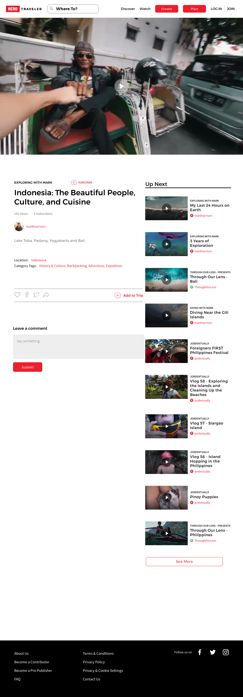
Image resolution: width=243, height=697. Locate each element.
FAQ (17, 679)
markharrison (36, 226)
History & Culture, (53, 266)
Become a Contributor (31, 662)
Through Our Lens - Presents (210, 272)
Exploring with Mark (33, 183)
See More (184, 561)
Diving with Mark (201, 308)
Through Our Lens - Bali (209, 279)
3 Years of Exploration (201, 243)
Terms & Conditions (98, 653)
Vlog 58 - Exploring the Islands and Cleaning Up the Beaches (209, 388)
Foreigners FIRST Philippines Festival (209, 350)
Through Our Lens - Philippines (209, 532)
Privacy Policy (94, 662)
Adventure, (97, 266)
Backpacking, (78, 266)
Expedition (114, 266)
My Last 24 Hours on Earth (210, 207)
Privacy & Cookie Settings (103, 670)
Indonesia (38, 260)
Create (166, 9)
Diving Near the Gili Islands (209, 315)
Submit (28, 367)
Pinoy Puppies (204, 497)
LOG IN (216, 9)
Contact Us (91, 679)
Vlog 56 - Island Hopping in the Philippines (205, 461)
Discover (128, 9)
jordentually (199, 343)
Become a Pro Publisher (33, 670)
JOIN (231, 9)
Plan (194, 9)
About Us (21, 653)
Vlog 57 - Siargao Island (206, 425)
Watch (145, 9)
